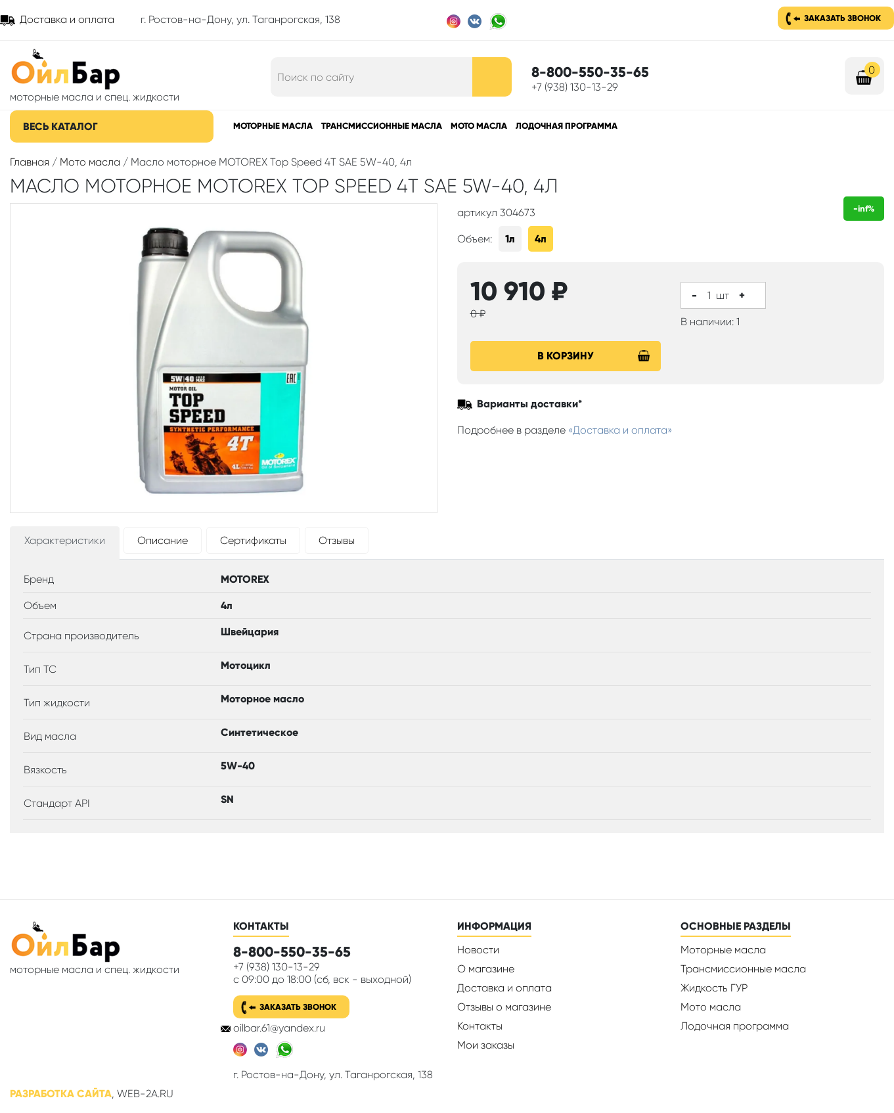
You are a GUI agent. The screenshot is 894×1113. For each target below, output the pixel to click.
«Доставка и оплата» (620, 430)
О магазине (485, 969)
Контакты (480, 1026)
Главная (29, 162)
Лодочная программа (566, 125)
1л (510, 239)
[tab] (65, 543)
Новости (478, 949)
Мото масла (479, 125)
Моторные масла (273, 125)
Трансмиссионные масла (381, 125)
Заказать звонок (842, 18)
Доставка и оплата (67, 19)
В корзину (593, 356)
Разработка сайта (61, 1093)
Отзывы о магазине (504, 1007)
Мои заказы (485, 1045)
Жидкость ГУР (714, 988)
